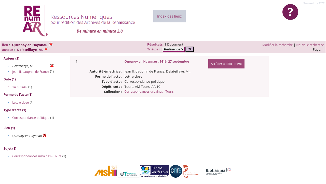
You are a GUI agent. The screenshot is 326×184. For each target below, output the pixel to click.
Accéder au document (226, 64)
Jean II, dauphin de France (30, 71)
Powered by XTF (313, 3)
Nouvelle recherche (310, 45)
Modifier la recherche (277, 45)
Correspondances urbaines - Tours (36, 156)
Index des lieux (169, 16)
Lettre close (20, 102)
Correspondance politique (30, 118)
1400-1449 (19, 87)
